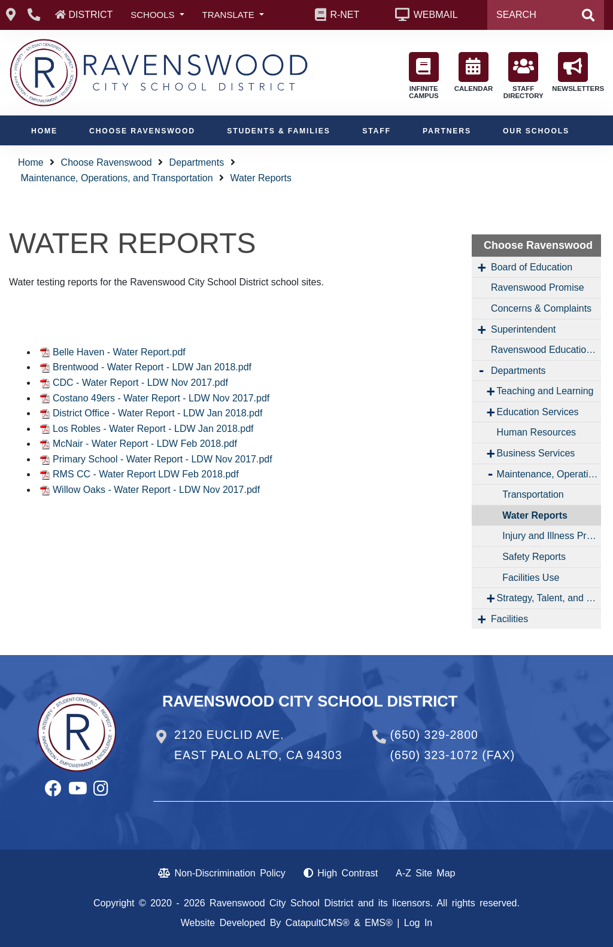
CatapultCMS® (318, 923)
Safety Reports (534, 557)
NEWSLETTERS (576, 72)
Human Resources (536, 432)
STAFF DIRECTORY (523, 75)
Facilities (509, 619)
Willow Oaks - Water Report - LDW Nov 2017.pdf (156, 490)
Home (44, 131)
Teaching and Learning (545, 391)
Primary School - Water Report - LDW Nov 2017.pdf (162, 459)
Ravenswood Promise (537, 287)
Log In (418, 923)
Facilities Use (530, 578)
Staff (376, 131)
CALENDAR (473, 72)
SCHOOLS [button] (154, 15)
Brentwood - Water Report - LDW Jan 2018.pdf (152, 367)
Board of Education (531, 267)
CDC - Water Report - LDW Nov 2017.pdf (140, 382)
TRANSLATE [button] (229, 15)
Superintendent (523, 329)
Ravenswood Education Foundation (546, 350)
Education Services (538, 412)
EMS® (378, 923)
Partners (447, 131)
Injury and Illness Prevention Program (551, 536)
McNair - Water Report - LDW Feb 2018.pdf (145, 444)
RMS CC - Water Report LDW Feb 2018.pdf (146, 474)
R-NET (344, 15)
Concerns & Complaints (541, 308)
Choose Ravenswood (142, 131)
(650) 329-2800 (434, 734)
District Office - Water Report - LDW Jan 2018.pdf (157, 413)
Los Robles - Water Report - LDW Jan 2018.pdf (153, 429)
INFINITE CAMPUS (424, 75)
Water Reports (261, 178)
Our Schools (536, 131)
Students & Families (278, 131)
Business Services (536, 453)
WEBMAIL (436, 15)
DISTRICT (90, 15)
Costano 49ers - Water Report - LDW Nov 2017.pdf (161, 398)
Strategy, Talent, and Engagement (549, 598)
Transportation (533, 494)
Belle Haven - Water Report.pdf (119, 352)
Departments (196, 162)
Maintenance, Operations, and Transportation (116, 178)
